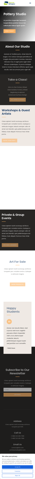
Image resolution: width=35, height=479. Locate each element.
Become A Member (10, 245)
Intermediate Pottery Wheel (17, 90)
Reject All (17, 475)
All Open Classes (17, 99)
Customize (17, 471)
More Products (18, 284)
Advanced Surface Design (17, 95)
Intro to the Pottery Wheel (17, 87)
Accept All (17, 467)
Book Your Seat (9, 140)
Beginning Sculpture (17, 92)
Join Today (9, 31)
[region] (17, 466)
